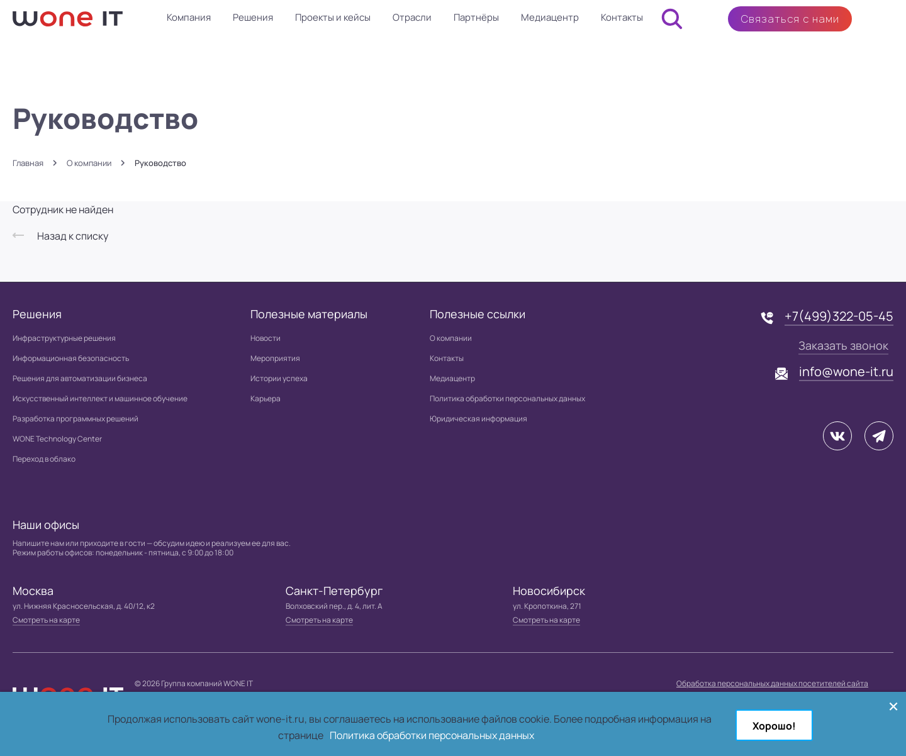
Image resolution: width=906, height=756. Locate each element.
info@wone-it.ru (846, 371)
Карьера (265, 398)
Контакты (622, 17)
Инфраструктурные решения (64, 338)
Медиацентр (550, 17)
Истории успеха (279, 378)
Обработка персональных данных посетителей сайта (772, 683)
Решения (253, 17)
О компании (89, 163)
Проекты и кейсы (333, 17)
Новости (265, 338)
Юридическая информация (478, 418)
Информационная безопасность (71, 358)
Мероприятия (275, 358)
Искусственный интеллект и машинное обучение (100, 398)
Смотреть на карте (46, 620)
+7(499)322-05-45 (839, 316)
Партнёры (476, 17)
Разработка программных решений (75, 418)
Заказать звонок (843, 345)
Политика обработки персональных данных (507, 398)
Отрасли (412, 17)
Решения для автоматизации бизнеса (80, 378)
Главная (28, 163)
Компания (189, 17)
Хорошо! (774, 726)
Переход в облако (44, 459)
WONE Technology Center (57, 438)
